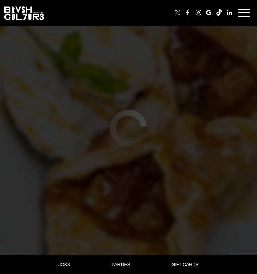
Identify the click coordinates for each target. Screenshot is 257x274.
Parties (120, 264)
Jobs (64, 264)
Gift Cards (185, 264)
